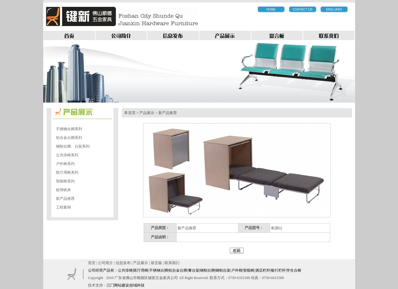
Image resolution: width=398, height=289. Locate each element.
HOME (271, 9)
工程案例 (63, 207)
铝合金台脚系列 (69, 137)
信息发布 (123, 263)
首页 (132, 113)
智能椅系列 (65, 181)
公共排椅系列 (67, 155)
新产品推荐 (65, 198)
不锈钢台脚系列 (69, 129)
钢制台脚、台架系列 (73, 146)
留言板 (156, 263)
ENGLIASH (334, 9)
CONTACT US (302, 9)
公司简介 (105, 263)
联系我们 (171, 263)
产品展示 (146, 113)
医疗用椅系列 (67, 172)
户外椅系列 (65, 164)
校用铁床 (63, 190)
